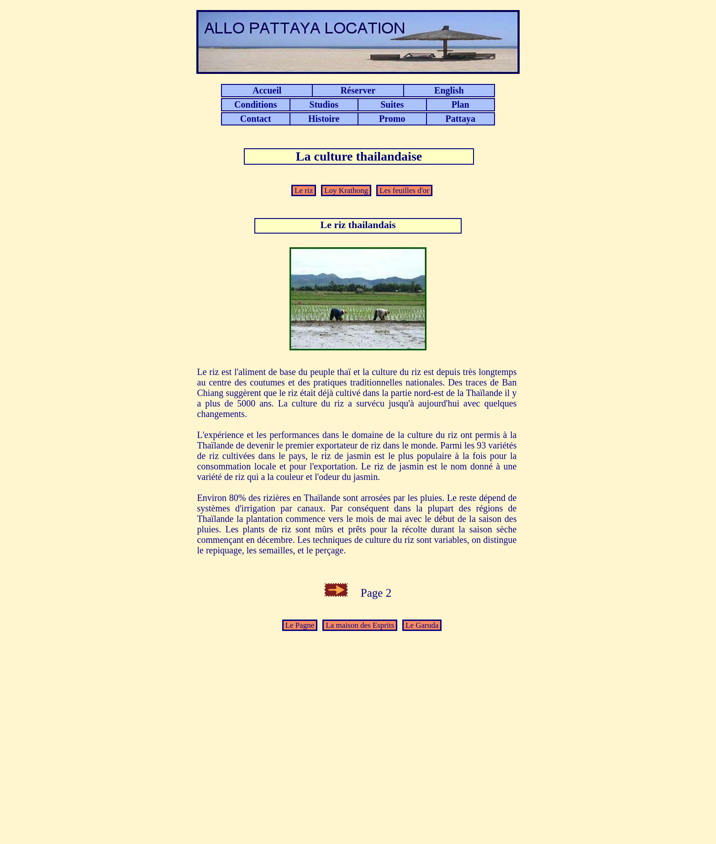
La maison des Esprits (360, 625)
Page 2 (370, 593)
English (448, 90)
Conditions (255, 104)
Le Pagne (300, 625)
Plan (460, 104)
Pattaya (460, 119)
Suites (392, 104)
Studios (324, 104)
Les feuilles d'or (404, 190)
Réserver (358, 90)
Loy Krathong (346, 190)
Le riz (304, 190)
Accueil (267, 90)
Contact (255, 119)
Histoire (324, 119)
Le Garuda (421, 625)
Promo (392, 119)
